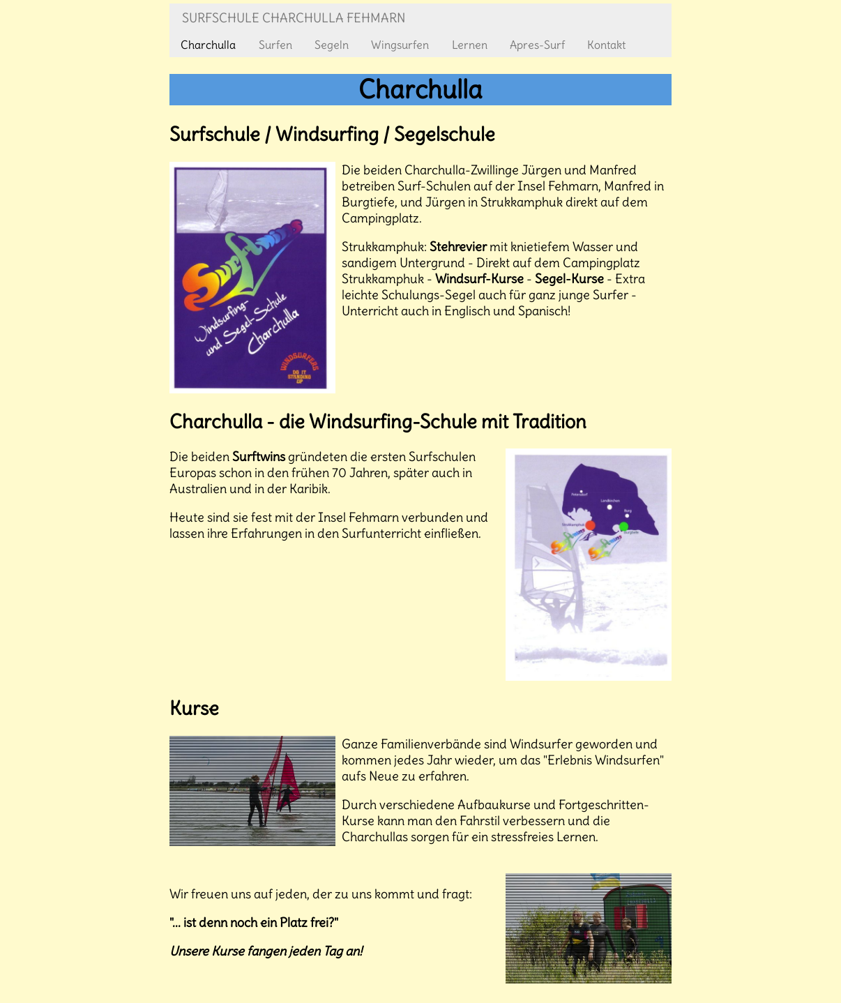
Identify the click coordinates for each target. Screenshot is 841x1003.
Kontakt (606, 45)
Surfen (275, 45)
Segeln (332, 45)
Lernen (469, 45)
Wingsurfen (400, 45)
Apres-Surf (537, 45)
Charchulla (208, 45)
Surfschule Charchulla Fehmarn (293, 18)
